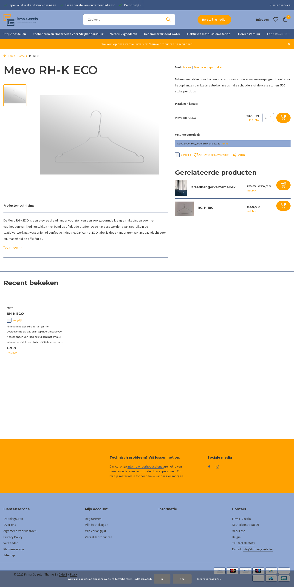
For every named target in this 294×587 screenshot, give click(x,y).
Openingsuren (13, 519)
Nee (182, 579)
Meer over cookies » (209, 579)
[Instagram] (217, 467)
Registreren (93, 519)
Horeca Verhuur (249, 34)
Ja (162, 579)
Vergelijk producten (98, 537)
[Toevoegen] (283, 185)
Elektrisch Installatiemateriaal (209, 34)
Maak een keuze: (186, 104)
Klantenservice (280, 5)
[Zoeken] (129, 19)
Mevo (187, 67)
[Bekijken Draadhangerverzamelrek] (181, 188)
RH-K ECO (15, 314)
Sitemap (9, 555)
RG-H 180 (205, 208)
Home (22, 56)
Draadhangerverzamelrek (213, 187)
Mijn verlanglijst (95, 531)
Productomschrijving (18, 205)
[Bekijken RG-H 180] (184, 209)
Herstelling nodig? (214, 19)
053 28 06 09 (246, 543)
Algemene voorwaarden (20, 531)
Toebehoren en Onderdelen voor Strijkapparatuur (68, 34)
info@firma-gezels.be (258, 549)
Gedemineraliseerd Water (162, 34)
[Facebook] (209, 467)
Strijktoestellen (14, 34)
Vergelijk (183, 155)
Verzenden (10, 543)
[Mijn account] (262, 19)
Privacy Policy (13, 537)
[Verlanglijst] (275, 19)
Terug (9, 56)
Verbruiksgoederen (123, 34)
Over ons (9, 525)
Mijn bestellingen (96, 525)
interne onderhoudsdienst (145, 466)
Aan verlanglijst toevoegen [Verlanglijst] (211, 155)
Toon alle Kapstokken (208, 67)
